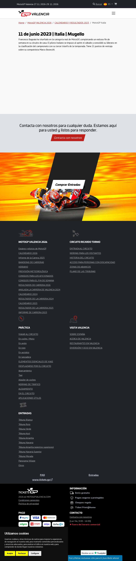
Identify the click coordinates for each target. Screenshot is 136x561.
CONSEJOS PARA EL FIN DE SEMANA (36, 280)
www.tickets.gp (42, 479)
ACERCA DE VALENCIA (80, 338)
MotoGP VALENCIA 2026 (39, 22)
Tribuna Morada (25, 456)
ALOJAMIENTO (25, 388)
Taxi (20, 375)
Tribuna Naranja (25, 442)
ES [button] (107, 4)
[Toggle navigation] (114, 13)
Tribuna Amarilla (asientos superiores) (36, 447)
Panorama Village (26, 460)
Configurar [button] (35, 553)
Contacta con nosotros (68, 138)
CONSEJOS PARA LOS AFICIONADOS (35, 275)
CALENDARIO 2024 (27, 294)
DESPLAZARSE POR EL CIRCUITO (34, 366)
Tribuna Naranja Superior (30, 451)
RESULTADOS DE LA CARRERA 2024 (35, 298)
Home (21, 22)
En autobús (23, 352)
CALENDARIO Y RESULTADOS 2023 (72, 22)
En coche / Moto (26, 338)
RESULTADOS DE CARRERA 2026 (34, 285)
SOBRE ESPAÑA (77, 334)
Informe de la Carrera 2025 (31, 257)
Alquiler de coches (27, 379)
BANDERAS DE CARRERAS (31, 262)
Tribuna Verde (24, 428)
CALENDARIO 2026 (27, 253)
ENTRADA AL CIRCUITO (81, 248)
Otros (21, 465)
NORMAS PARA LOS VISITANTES (85, 253)
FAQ (42, 475)
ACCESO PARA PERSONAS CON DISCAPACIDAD (92, 262)
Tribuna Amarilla (26, 438)
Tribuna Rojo (24, 424)
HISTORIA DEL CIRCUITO (82, 257)
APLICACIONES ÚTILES (29, 398)
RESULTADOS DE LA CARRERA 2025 (35, 307)
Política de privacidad (28, 503)
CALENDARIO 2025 (27, 303)
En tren (21, 347)
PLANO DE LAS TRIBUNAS (82, 271)
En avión (22, 343)
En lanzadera (24, 356)
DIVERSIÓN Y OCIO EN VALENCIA (86, 347)
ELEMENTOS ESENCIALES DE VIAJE (35, 361)
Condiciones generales (28, 500)
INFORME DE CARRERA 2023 (32, 312)
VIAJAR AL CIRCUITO (28, 334)
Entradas (94, 475)
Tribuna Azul (24, 433)
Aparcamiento (25, 370)
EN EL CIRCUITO (26, 393)
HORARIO (23, 266)
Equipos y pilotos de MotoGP (32, 248)
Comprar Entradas (68, 184)
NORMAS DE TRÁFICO (29, 384)
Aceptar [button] (10, 553)
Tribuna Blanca (25, 419)
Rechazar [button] (22, 553)
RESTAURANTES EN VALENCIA (84, 343)
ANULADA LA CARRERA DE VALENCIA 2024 (39, 289)
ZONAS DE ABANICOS (80, 266)
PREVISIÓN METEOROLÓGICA (33, 271)
